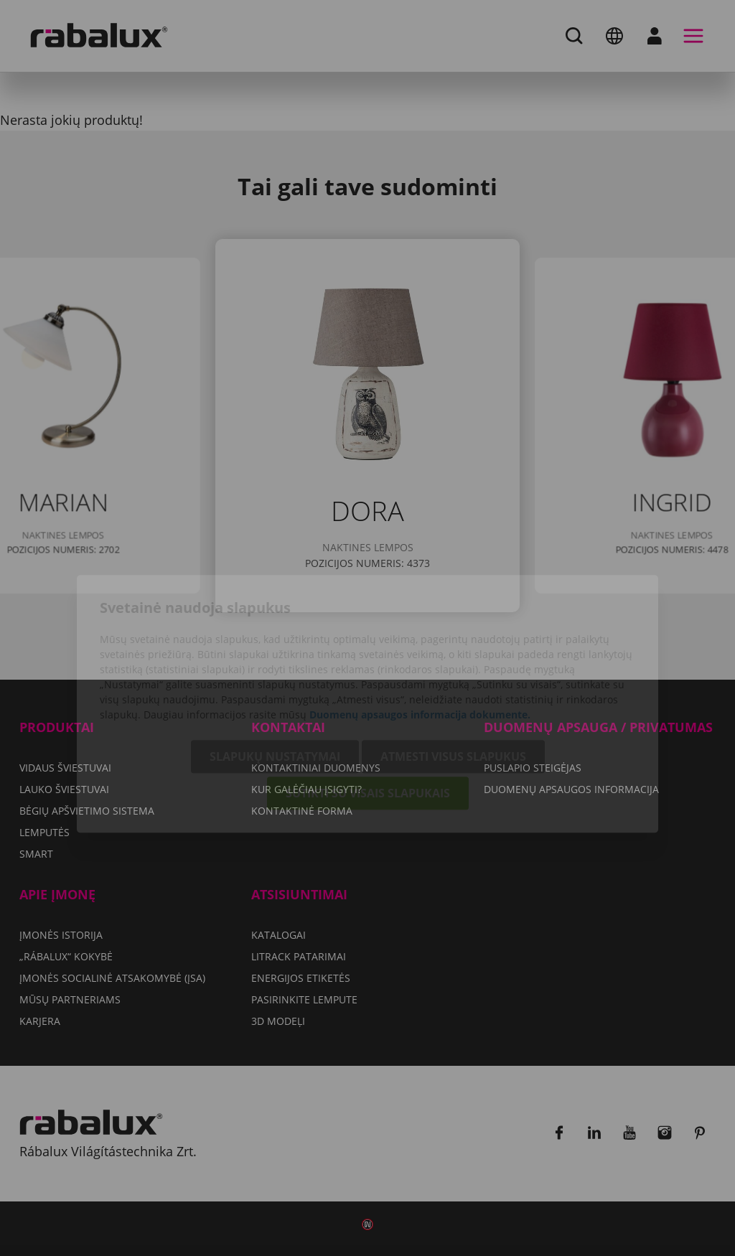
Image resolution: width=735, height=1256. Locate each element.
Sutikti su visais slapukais (368, 718)
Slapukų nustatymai (275, 681)
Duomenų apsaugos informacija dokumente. (419, 639)
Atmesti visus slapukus (453, 681)
